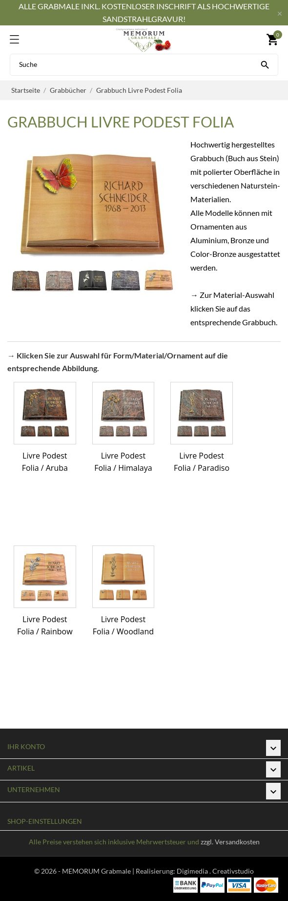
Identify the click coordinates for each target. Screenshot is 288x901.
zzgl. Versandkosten (230, 842)
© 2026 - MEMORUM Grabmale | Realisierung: (105, 871)
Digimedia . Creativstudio (215, 871)
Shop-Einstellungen (44, 821)
